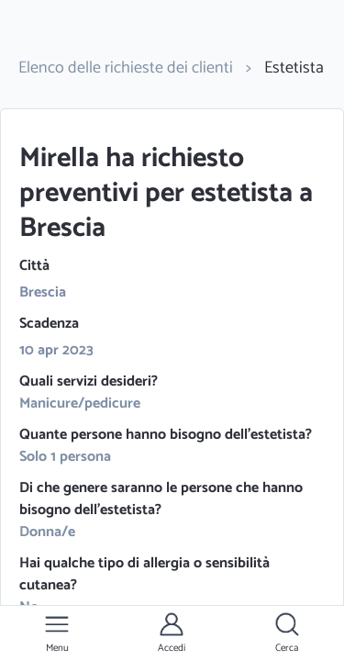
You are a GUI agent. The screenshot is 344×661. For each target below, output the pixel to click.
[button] (57, 633)
